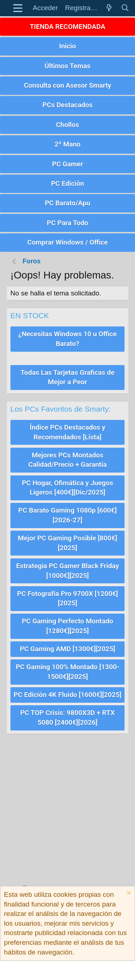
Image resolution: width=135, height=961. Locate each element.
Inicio (67, 46)
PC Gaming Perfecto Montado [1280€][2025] (67, 626)
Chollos (67, 124)
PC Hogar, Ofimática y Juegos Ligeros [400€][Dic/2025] (67, 488)
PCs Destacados (67, 105)
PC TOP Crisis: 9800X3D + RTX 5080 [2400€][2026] (67, 717)
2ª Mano (67, 144)
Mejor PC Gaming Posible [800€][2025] (67, 543)
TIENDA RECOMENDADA (67, 26)
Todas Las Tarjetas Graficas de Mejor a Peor (67, 377)
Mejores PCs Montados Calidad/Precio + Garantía (67, 460)
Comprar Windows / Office (67, 242)
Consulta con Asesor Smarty (67, 85)
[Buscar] (125, 8)
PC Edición (67, 183)
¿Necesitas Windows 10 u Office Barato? (67, 339)
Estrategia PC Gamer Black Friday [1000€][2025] (67, 571)
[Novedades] (109, 8)
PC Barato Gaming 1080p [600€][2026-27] (67, 515)
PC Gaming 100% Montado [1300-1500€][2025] (68, 672)
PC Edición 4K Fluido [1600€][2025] (68, 694)
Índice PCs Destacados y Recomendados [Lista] (67, 432)
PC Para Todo (67, 223)
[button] (17, 8)
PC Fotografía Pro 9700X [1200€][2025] (67, 598)
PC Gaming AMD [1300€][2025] (67, 649)
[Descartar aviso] (128, 894)
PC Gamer (67, 164)
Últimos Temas (68, 66)
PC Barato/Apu (67, 203)
